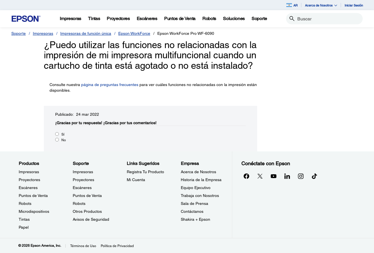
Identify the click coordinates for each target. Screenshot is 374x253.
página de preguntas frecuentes (109, 84)
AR (292, 5)
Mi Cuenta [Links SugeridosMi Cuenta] (136, 179)
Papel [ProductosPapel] (24, 227)
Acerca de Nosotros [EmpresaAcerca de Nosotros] (198, 172)
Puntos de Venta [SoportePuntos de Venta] (87, 195)
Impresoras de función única (85, 33)
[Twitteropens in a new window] (260, 176)
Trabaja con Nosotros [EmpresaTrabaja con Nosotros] (200, 195)
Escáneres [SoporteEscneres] (82, 187)
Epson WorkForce (134, 33)
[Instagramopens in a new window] (301, 176)
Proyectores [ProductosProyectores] (29, 179)
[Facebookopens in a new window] (246, 176)
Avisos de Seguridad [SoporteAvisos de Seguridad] (91, 219)
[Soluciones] (234, 18)
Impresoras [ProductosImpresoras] (29, 172)
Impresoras (43, 33)
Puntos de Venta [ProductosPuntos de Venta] (33, 195)
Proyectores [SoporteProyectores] (83, 179)
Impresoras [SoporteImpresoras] (83, 172)
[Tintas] (94, 18)
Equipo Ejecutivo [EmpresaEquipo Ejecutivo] (195, 187)
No (63, 140)
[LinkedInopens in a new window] (287, 176)
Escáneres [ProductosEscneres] (28, 187)
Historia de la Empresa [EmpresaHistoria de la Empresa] (201, 179)
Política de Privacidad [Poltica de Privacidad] (117, 246)
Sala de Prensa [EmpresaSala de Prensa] (194, 203)
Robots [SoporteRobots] (79, 203)
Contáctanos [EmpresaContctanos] (192, 211)
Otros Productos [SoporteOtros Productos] (87, 211)
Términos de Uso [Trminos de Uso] (83, 246)
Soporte (18, 33)
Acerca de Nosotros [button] (321, 5)
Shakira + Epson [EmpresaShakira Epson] (195, 219)
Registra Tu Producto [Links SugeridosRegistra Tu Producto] (145, 172)
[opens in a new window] (314, 176)
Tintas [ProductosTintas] (24, 219)
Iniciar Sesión (354, 5)
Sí (63, 134)
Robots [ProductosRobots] (25, 203)
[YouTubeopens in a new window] (273, 176)
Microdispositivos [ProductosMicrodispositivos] (34, 211)
